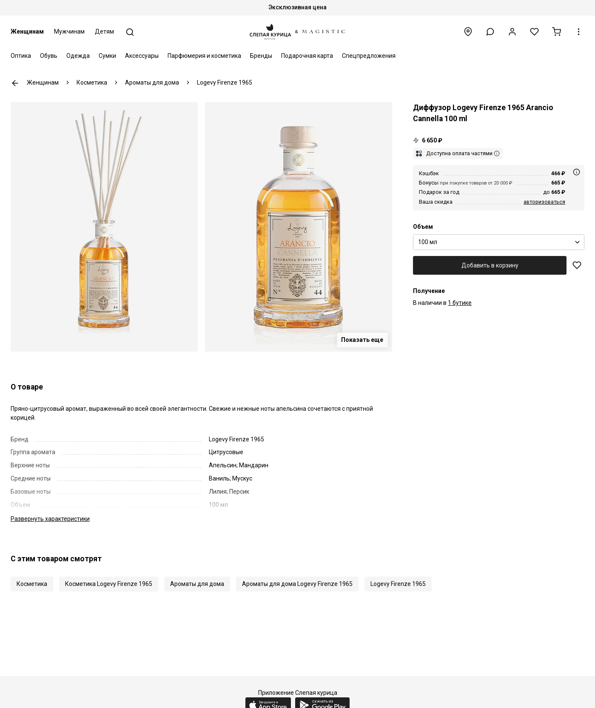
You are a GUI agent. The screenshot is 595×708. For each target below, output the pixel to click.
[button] (490, 31)
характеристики (50, 518)
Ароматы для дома (197, 583)
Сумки (107, 55)
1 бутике (460, 302)
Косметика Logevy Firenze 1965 (108, 583)
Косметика (32, 583)
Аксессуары (142, 55)
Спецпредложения (369, 55)
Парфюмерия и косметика (204, 55)
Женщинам (27, 31)
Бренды (261, 55)
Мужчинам (69, 31)
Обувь (48, 55)
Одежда (78, 55)
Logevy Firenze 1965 (398, 583)
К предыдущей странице (15, 83)
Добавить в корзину (489, 265)
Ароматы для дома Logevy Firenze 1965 (297, 583)
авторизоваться (544, 202)
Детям (104, 31)
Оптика (21, 55)
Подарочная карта (307, 55)
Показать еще (362, 339)
